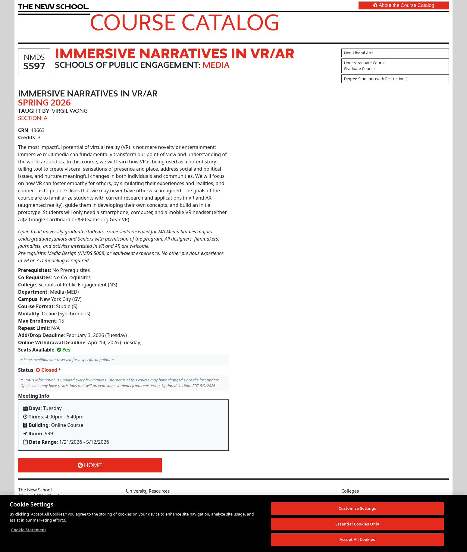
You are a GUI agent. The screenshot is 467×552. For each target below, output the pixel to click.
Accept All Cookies (357, 539)
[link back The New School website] (53, 6)
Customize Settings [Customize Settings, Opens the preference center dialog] (357, 508)
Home (90, 465)
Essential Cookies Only (357, 524)
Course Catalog (184, 22)
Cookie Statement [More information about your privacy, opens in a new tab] (28, 530)
